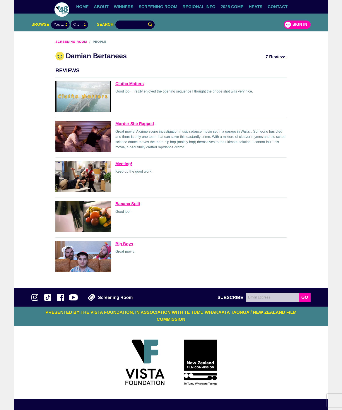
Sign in (299, 24)
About (101, 6)
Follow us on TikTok (48, 297)
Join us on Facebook (60, 297)
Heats (255, 6)
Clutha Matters (129, 83)
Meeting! (123, 163)
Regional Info (199, 6)
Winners (123, 6)
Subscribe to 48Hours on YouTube (73, 297)
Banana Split (127, 203)
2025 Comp (232, 6)
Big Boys (124, 244)
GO (304, 297)
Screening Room (158, 6)
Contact (277, 6)
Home (82, 6)
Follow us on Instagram (34, 297)
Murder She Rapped (134, 123)
